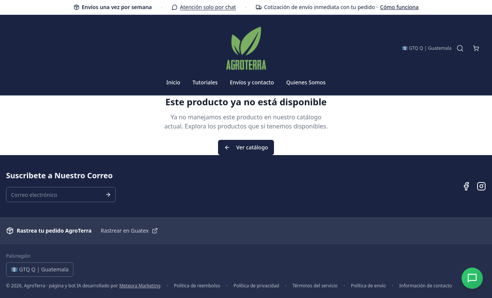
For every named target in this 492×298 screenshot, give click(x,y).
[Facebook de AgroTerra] (466, 186)
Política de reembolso (197, 286)
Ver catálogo (246, 147)
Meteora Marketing (140, 285)
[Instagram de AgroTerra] (481, 186)
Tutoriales (205, 82)
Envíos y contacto (252, 82)
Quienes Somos (306, 82)
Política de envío (368, 286)
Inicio (173, 82)
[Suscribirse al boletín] (108, 194)
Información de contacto (425, 286)
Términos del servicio (315, 286)
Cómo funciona (399, 7)
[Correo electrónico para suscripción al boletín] (61, 194)
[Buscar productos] (460, 48)
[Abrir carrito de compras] (476, 48)
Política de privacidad (256, 286)
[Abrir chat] (472, 278)
